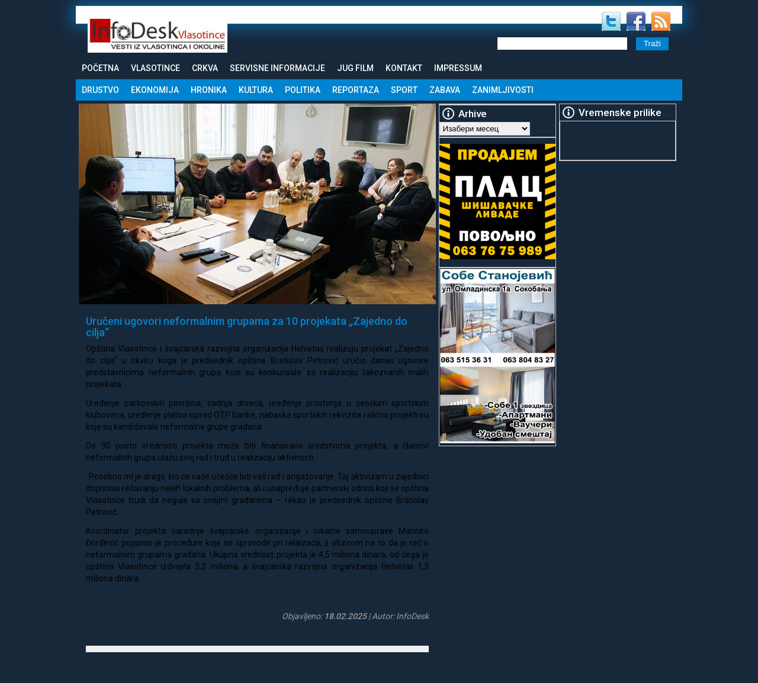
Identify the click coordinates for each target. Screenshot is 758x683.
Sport (404, 90)
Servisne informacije (277, 68)
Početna (100, 68)
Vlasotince (155, 68)
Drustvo (100, 90)
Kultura (256, 90)
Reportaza (355, 90)
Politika (302, 90)
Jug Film (355, 68)
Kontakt (404, 68)
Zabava (444, 90)
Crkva (205, 68)
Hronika (209, 90)
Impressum (458, 68)
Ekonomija (155, 90)
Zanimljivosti (503, 90)
